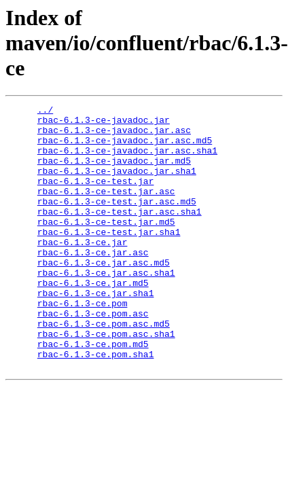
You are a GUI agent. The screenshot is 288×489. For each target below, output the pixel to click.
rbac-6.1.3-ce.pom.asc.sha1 (106, 380)
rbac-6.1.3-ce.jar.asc (93, 282)
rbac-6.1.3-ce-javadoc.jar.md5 (114, 172)
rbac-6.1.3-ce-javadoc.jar (103, 123)
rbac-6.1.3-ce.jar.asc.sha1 (106, 307)
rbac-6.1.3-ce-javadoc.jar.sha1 (116, 185)
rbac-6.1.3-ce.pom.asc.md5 (103, 368)
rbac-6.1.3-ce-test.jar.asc (106, 209)
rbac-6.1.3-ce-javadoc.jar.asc (114, 136)
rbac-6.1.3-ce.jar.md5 (93, 319)
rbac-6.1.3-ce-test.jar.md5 (106, 246)
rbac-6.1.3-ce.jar (82, 270)
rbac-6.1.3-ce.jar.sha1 (95, 331)
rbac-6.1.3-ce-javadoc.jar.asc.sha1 (127, 160)
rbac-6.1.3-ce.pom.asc (93, 356)
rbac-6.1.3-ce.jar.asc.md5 (103, 295)
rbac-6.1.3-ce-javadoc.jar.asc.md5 (124, 148)
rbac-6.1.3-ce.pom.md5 (93, 392)
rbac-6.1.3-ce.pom (82, 344)
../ (45, 111)
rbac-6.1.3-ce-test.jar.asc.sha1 (119, 234)
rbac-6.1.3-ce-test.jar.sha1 (109, 258)
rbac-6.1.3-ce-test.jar (95, 197)
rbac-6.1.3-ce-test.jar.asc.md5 (116, 221)
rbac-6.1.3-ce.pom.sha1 (95, 405)
